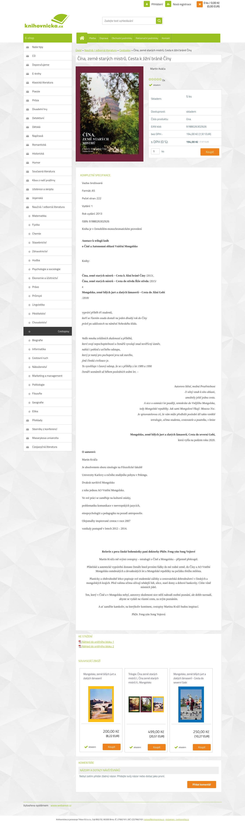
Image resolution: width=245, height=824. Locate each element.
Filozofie (37, 393)
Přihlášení (157, 4)
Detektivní (38, 118)
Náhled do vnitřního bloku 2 (96, 646)
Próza (35, 100)
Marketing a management (47, 376)
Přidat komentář (201, 785)
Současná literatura (43, 171)
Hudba (36, 260)
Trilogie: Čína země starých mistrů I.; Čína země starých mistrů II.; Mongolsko (143, 678)
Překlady (37, 420)
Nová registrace (181, 4)
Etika (35, 411)
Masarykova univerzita (45, 438)
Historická (38, 153)
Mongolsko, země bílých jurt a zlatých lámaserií (99, 676)
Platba (92, 38)
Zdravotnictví (40, 251)
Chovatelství (39, 322)
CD (33, 56)
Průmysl (37, 296)
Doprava (104, 38)
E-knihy (36, 73)
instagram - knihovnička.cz (177, 819)
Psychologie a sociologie (46, 269)
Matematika (39, 216)
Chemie (36, 233)
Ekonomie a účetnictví (45, 278)
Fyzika (35, 225)
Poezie (36, 91)
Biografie (37, 340)
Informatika (39, 349)
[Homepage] (83, 38)
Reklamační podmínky (147, 38)
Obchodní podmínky (122, 38)
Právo (35, 287)
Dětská (36, 127)
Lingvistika (38, 304)
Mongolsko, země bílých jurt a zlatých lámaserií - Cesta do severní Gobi (189, 678)
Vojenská (37, 198)
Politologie (38, 384)
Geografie (38, 402)
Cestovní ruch (40, 358)
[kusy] (155, 151)
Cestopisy (63, 331)
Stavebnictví (39, 242)
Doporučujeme (40, 65)
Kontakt (166, 38)
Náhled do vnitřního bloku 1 (96, 642)
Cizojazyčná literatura (44, 447)
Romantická (39, 145)
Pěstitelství (38, 313)
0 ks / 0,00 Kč (212, 3)
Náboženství (39, 367)
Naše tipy (37, 47)
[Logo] (47, 20)
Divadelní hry (39, 109)
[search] (159, 21)
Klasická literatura (42, 82)
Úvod (79, 50)
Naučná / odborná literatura (48, 207)
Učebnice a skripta (42, 189)
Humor (36, 162)
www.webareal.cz (61, 805)
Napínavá (37, 136)
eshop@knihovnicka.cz (154, 819)
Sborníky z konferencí (44, 429)
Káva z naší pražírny (43, 180)
